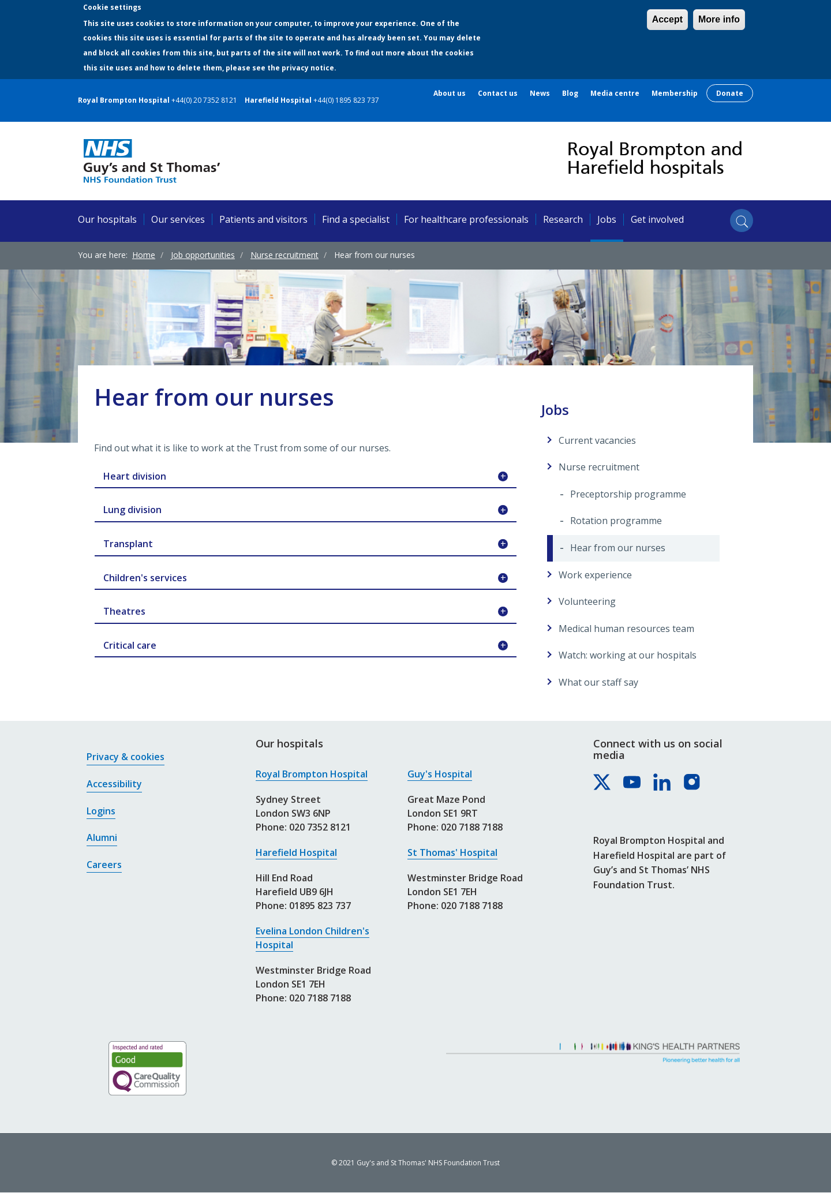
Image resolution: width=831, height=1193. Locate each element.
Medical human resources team (626, 628)
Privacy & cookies (125, 756)
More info (719, 19)
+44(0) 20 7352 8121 (204, 100)
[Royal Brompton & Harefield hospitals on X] (602, 782)
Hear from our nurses (617, 547)
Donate (729, 93)
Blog (570, 93)
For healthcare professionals (466, 219)
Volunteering (587, 601)
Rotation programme (616, 520)
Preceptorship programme (628, 494)
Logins (101, 811)
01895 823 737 (320, 905)
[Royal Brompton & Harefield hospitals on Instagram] (692, 782)
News (540, 93)
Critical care (305, 646)
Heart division (305, 477)
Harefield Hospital (296, 852)
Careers (104, 864)
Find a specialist (356, 219)
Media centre (614, 93)
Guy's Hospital (439, 774)
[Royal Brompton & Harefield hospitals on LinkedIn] (662, 782)
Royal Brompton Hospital (312, 774)
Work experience (595, 575)
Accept (667, 19)
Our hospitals (107, 219)
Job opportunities (203, 254)
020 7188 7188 (320, 998)
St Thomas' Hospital (452, 852)
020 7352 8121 (320, 827)
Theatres (305, 612)
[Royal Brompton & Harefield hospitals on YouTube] (632, 782)
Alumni (102, 837)
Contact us (498, 93)
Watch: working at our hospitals (628, 655)
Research (563, 219)
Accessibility (114, 783)
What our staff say (598, 682)
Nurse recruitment (284, 254)
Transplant (305, 544)
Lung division (305, 510)
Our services (178, 219)
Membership (675, 93)
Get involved (657, 219)
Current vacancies (597, 440)
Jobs (606, 219)
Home (143, 254)
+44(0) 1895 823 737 (346, 100)
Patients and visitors (263, 219)
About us (449, 93)
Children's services (305, 578)
